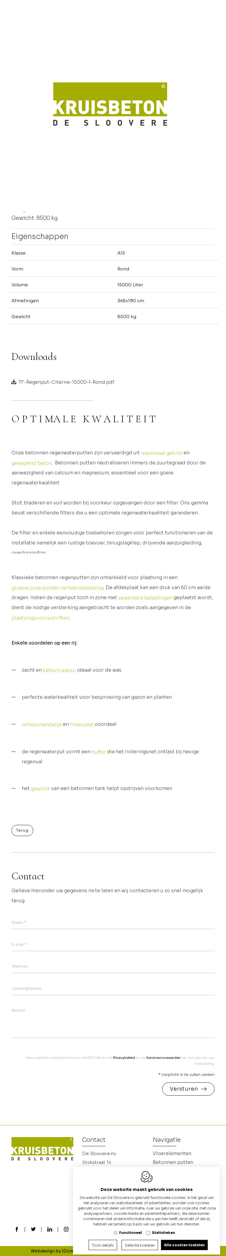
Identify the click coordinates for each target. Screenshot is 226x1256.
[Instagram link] (66, 1229)
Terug (22, 830)
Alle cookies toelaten (184, 1240)
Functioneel (130, 1228)
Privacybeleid (124, 1058)
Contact (94, 1140)
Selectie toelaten (140, 1241)
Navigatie (167, 1140)
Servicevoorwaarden (163, 1058)
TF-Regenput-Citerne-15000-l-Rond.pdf (66, 382)
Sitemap (186, 1251)
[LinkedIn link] (49, 1229)
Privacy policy (155, 1251)
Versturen (184, 1089)
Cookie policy (118, 1251)
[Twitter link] (33, 1229)
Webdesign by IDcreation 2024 (63, 1251)
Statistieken (163, 1228)
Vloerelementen (172, 1153)
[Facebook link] (17, 1229)
